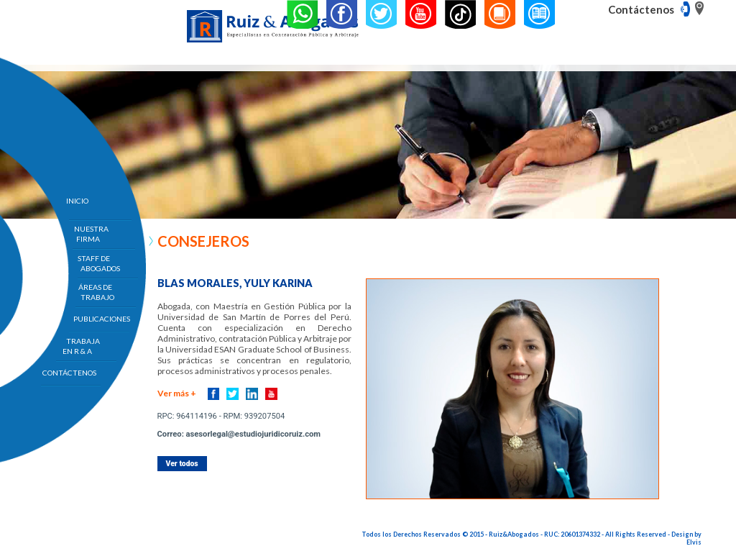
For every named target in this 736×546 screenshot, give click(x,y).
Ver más (176, 393)
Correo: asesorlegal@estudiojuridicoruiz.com (239, 434)
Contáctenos (641, 9)
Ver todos (182, 463)
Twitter (232, 394)
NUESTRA (91, 233)
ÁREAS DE (96, 292)
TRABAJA (83, 346)
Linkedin (252, 394)
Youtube (271, 394)
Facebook (214, 394)
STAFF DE (99, 263)
